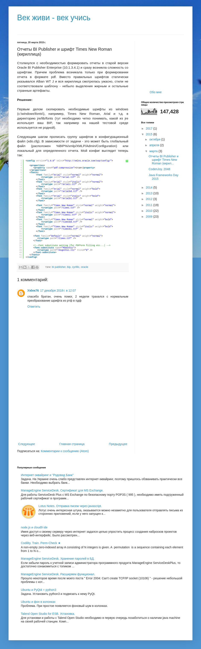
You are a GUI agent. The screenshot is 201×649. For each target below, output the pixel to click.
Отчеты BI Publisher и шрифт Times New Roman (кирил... (163, 160)
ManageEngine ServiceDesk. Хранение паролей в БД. (58, 558)
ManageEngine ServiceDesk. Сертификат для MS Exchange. (62, 490)
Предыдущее (118, 444)
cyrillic (75, 267)
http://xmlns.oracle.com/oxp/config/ (87, 161)
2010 (149, 210)
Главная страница (72, 444)
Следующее (26, 444)
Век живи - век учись (53, 17)
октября (155, 139)
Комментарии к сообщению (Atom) (65, 451)
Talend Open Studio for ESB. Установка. (48, 613)
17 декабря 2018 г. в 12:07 (58, 290)
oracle (84, 267)
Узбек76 (33, 290)
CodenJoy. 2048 (159, 169)
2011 (149, 205)
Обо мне (156, 92)
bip (69, 267)
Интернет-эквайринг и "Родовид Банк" (47, 475)
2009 (149, 216)
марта (153, 151)
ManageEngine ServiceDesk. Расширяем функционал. (58, 574)
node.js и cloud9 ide (34, 527)
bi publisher (59, 267)
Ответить (33, 306)
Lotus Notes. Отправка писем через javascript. (70, 506)
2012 (149, 199)
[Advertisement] (72, 406)
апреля (154, 145)
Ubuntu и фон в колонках (38, 601)
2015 (149, 134)
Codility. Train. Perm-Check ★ (41, 543)
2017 (149, 128)
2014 (149, 187)
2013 (149, 193)
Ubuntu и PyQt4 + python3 (38, 589)
